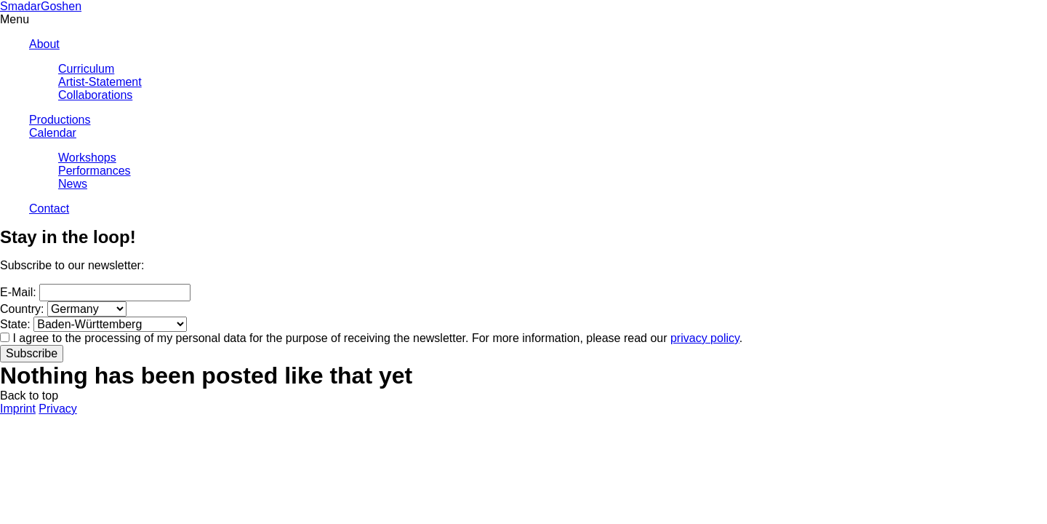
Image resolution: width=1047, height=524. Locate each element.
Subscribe (31, 353)
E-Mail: (18, 292)
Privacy (57, 408)
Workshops (87, 157)
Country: (22, 309)
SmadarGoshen (40, 6)
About (44, 44)
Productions (60, 120)
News (72, 184)
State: (15, 324)
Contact (49, 208)
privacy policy (704, 338)
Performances (94, 170)
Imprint (18, 408)
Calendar (52, 133)
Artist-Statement (100, 82)
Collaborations (95, 95)
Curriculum (86, 69)
